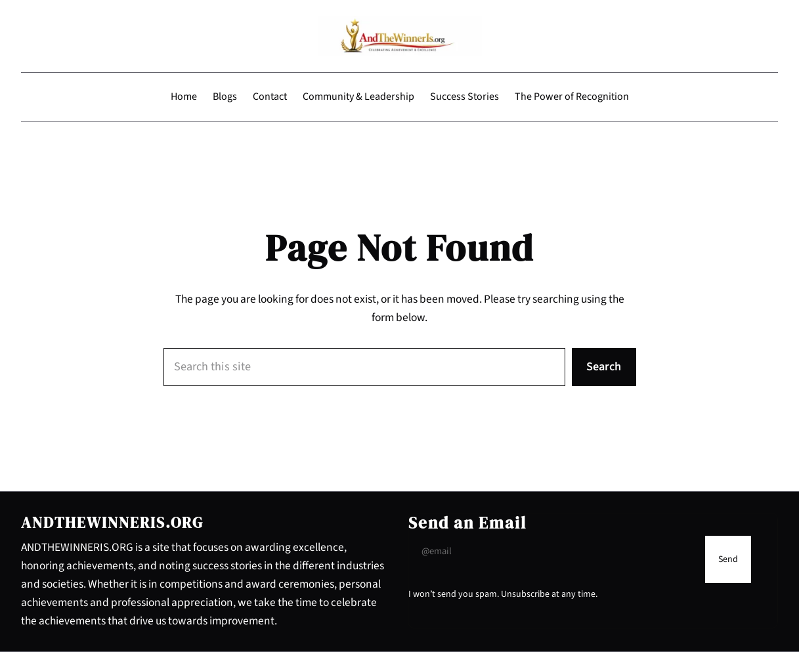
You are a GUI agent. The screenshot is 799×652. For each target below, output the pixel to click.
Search (603, 366)
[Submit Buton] (728, 559)
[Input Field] (553, 551)
